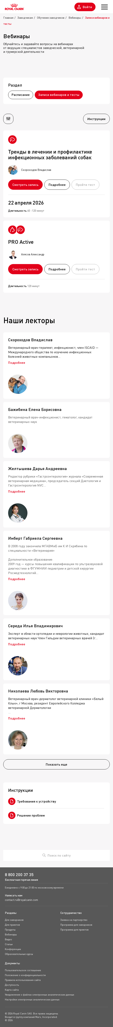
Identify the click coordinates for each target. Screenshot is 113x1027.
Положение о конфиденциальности (25, 975)
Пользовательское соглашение (23, 970)
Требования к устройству (32, 801)
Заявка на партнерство (73, 919)
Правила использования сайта (23, 980)
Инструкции (96, 119)
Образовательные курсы (19, 954)
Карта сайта (12, 989)
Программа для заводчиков (76, 924)
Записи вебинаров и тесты (58, 94)
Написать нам (13, 895)
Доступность (12, 984)
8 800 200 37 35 (19, 874)
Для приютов (12, 924)
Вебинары (74, 17)
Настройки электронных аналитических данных (32, 999)
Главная (8, 17)
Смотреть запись (25, 184)
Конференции (13, 949)
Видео (8, 939)
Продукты (10, 929)
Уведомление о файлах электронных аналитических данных (39, 994)
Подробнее (57, 184)
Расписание (21, 94)
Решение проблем (26, 815)
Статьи (9, 944)
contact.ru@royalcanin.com (21, 899)
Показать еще (56, 764)
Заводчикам (25, 17)
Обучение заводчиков (50, 17)
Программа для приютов (74, 929)
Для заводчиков (14, 919)
